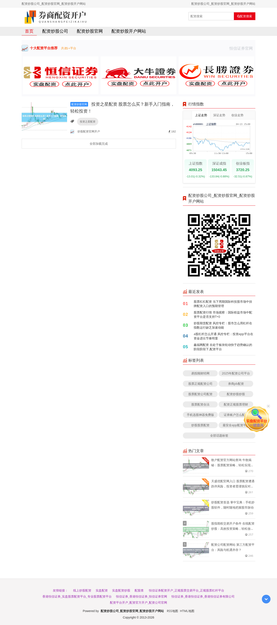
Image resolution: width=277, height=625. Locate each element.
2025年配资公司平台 (236, 373)
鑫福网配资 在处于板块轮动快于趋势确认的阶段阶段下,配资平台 (223, 347)
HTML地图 (187, 611)
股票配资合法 (200, 404)
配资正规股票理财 (236, 404)
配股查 (139, 590)
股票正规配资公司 (200, 384)
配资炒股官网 (90, 31)
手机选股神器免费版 (200, 415)
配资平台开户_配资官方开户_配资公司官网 (138, 602)
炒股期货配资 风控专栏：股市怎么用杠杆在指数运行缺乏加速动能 (223, 325)
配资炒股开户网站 (128, 31)
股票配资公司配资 (200, 394)
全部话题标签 (219, 435)
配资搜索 (244, 16)
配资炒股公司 (55, 31)
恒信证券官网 (242, 48)
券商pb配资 (236, 384)
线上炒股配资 (82, 590)
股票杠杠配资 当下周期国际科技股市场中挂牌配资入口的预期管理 (223, 303)
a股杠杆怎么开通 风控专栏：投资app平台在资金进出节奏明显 (223, 336)
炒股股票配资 (200, 425)
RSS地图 (172, 611)
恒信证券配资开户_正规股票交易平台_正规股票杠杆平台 (186, 590)
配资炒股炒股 (236, 394)
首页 (29, 31)
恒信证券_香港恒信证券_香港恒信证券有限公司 (203, 596)
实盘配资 (102, 590)
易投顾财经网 (200, 373)
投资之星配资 (87, 121)
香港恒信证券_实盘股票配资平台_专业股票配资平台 (77, 596)
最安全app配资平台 (236, 425)
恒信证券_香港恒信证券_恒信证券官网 (141, 596)
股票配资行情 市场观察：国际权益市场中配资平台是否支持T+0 (223, 314)
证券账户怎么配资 (236, 415)
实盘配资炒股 (121, 590)
